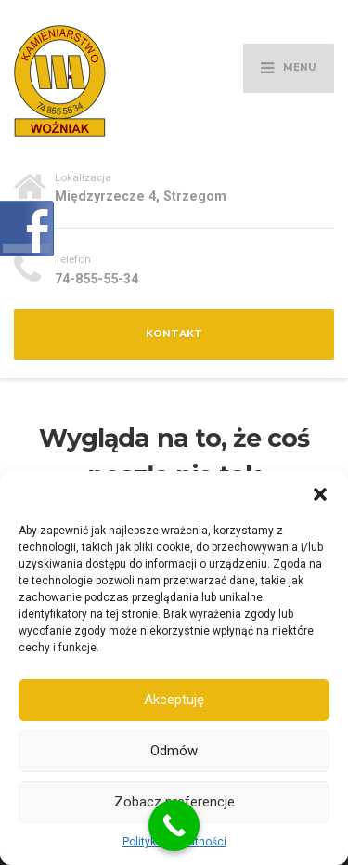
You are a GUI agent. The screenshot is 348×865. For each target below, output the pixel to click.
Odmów (174, 750)
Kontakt (174, 334)
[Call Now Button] (174, 825)
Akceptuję (174, 699)
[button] (320, 494)
